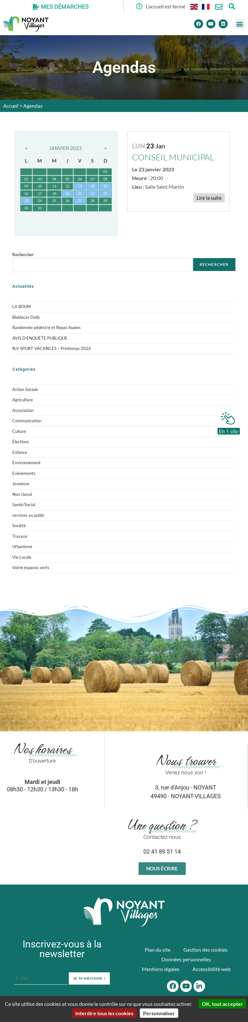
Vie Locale (21, 557)
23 (26, 200)
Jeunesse (20, 483)
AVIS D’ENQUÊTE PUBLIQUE (39, 338)
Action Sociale (25, 389)
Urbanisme (22, 546)
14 (92, 186)
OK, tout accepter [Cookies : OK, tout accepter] (222, 1004)
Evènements (24, 473)
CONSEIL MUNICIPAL (173, 157)
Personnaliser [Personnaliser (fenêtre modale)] (159, 1013)
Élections (20, 441)
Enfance (19, 452)
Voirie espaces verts (30, 567)
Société (19, 525)
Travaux (19, 536)
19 (67, 193)
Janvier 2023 (65, 148)
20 (80, 193)
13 (80, 186)
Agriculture (22, 399)
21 (92, 193)
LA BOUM (21, 306)
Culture (19, 431)
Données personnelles (186, 959)
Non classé (22, 494)
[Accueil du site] (124, 912)
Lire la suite (209, 198)
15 (105, 186)
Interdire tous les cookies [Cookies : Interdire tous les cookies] (104, 1013)
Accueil (10, 106)
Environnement (26, 462)
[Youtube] (210, 23)
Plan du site (157, 950)
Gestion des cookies (205, 950)
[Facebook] (198, 23)
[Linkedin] (223, 23)
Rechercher (23, 254)
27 (80, 200)
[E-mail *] (41, 978)
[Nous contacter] (218, 7)
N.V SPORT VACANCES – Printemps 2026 (51, 348)
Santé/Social (23, 504)
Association (23, 410)
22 (105, 193)
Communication (26, 420)
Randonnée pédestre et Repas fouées (46, 327)
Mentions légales (161, 969)
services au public (28, 515)
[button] (239, 24)
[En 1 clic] (229, 422)
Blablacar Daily (26, 317)
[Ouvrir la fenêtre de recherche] (231, 6)
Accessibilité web (211, 969)
